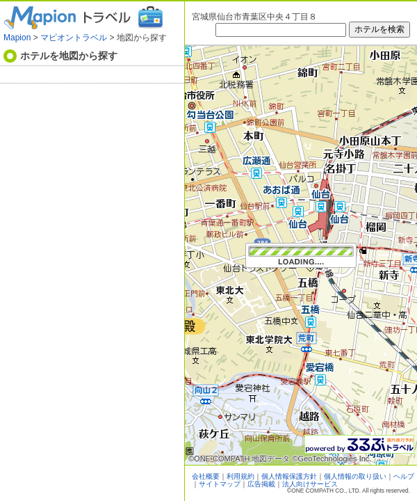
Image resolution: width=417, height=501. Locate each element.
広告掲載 (261, 484)
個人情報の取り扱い (355, 476)
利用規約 (240, 476)
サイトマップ (219, 484)
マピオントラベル (73, 37)
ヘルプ (403, 476)
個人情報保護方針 (289, 476)
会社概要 (206, 476)
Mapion (17, 37)
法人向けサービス (310, 484)
